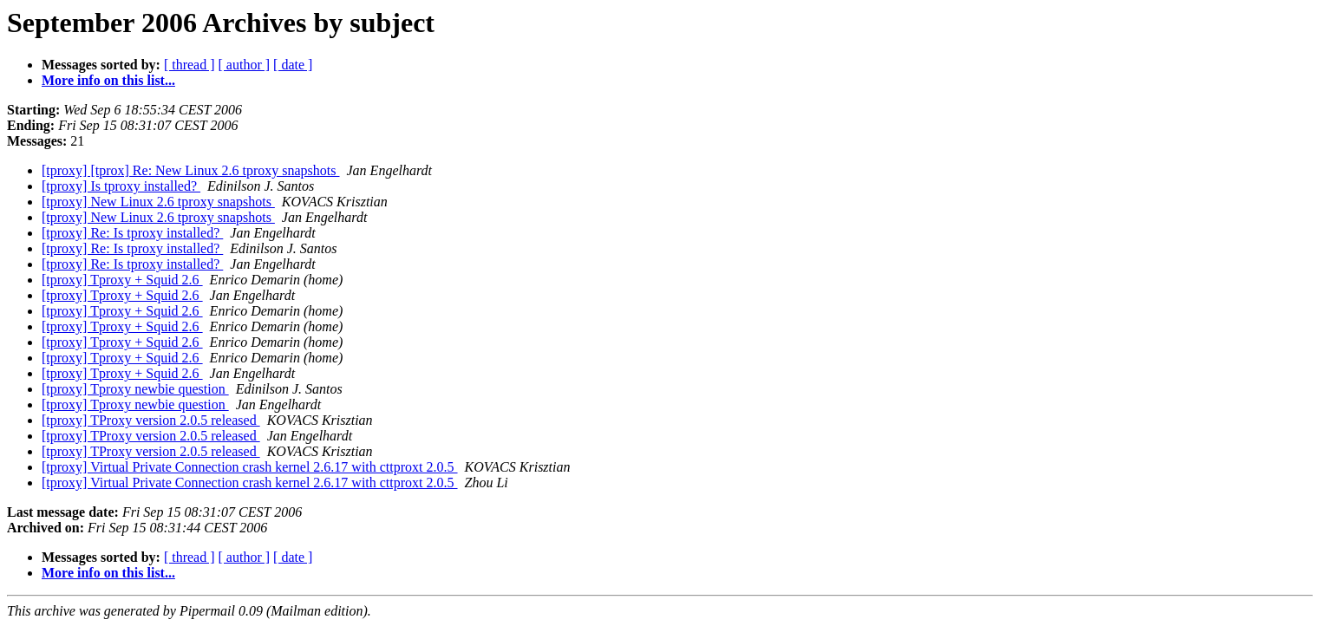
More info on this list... (108, 80)
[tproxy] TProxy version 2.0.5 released (151, 420)
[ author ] (245, 64)
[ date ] (292, 64)
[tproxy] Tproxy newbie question (135, 388)
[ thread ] (189, 64)
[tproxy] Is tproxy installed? (121, 186)
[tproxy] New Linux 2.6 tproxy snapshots (158, 201)
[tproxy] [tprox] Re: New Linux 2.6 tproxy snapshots (191, 170)
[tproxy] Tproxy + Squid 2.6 (122, 279)
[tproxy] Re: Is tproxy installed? (132, 232)
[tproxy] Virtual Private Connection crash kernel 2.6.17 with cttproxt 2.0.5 (250, 467)
